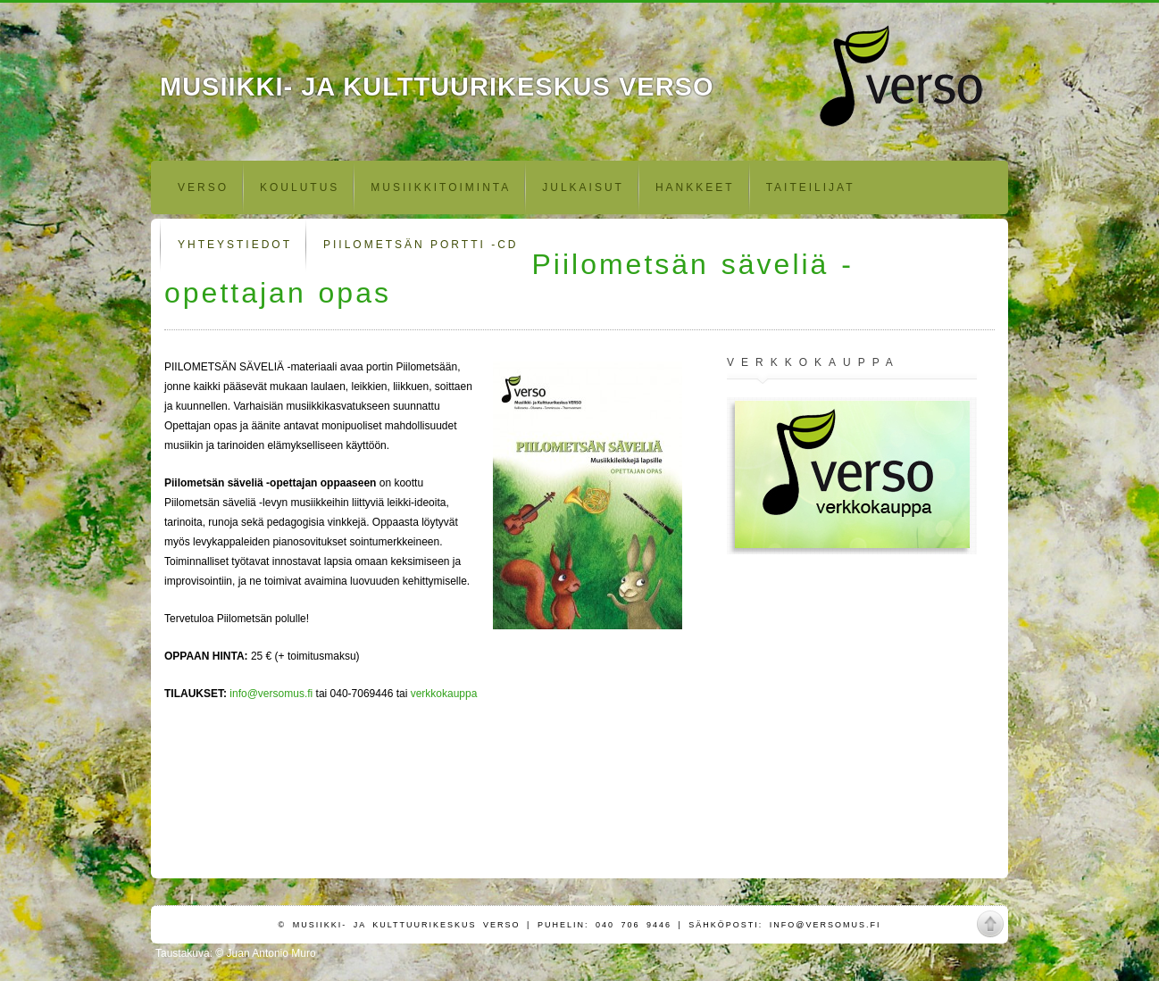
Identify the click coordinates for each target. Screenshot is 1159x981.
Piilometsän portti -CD (420, 244)
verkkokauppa (444, 693)
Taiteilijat (810, 187)
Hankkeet (695, 187)
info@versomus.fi (271, 693)
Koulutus (299, 187)
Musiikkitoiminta (441, 187)
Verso (203, 187)
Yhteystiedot (235, 244)
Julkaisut (583, 187)
